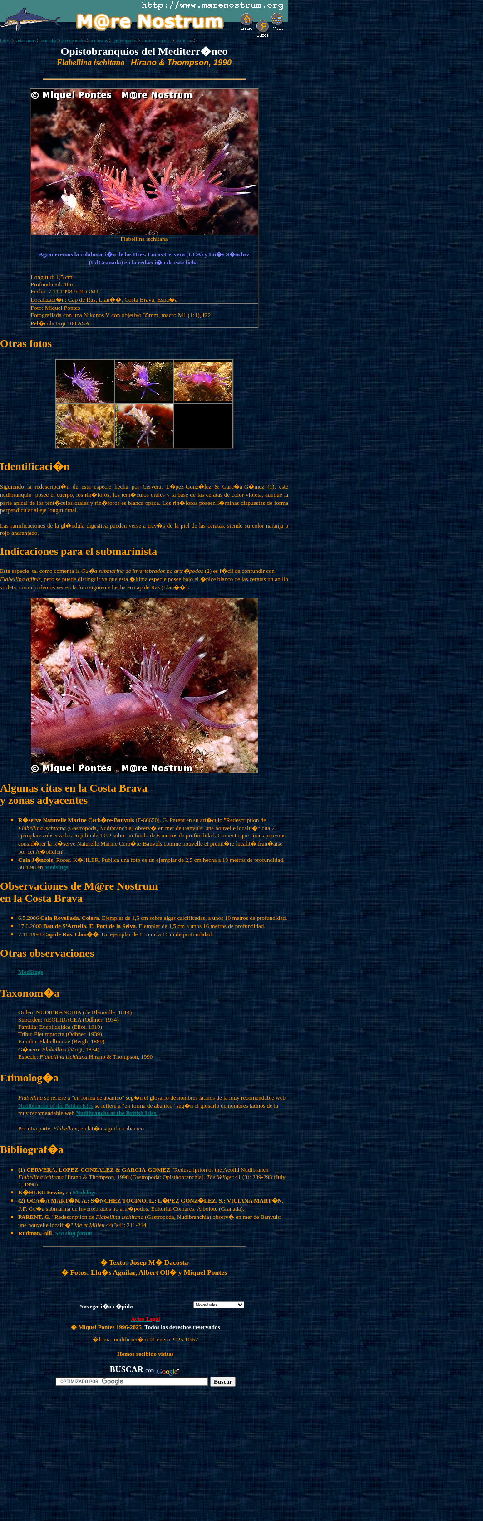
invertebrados (73, 40)
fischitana (184, 40)
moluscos (99, 40)
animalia (48, 40)
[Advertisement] (105, 1457)
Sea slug (65, 1233)
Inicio (5, 40)
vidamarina (25, 40)
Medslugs (85, 1192)
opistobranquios (156, 40)
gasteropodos (125, 40)
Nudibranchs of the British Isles (55, 1105)
